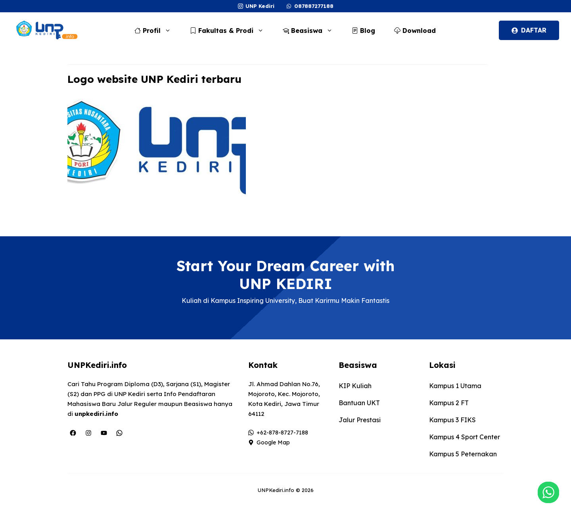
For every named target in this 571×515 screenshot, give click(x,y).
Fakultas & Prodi (231, 30)
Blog (363, 30)
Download (415, 30)
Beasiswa (312, 30)
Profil (156, 30)
